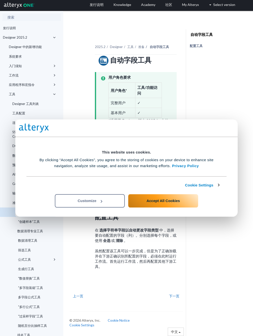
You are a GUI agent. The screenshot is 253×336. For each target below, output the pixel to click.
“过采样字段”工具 (30, 316)
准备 (141, 47)
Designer (116, 47)
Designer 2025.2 (29, 37)
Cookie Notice (119, 320)
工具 (32, 94)
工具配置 (18, 113)
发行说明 (9, 28)
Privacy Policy (185, 166)
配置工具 (196, 46)
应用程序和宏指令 (32, 85)
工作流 (32, 75)
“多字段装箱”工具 (30, 288)
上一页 (78, 296)
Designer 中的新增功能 (25, 47)
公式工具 (36, 259)
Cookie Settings (199, 185)
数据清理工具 (27, 240)
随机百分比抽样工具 (32, 326)
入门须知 (32, 66)
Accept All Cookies (163, 201)
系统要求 (15, 56)
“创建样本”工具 (28, 222)
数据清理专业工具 (30, 231)
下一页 (174, 296)
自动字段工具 (201, 34)
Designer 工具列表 (25, 104)
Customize (90, 201)
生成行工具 (25, 269)
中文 (176, 332)
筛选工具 (24, 250)
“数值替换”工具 (28, 278)
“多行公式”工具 (28, 307)
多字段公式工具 (29, 297)
